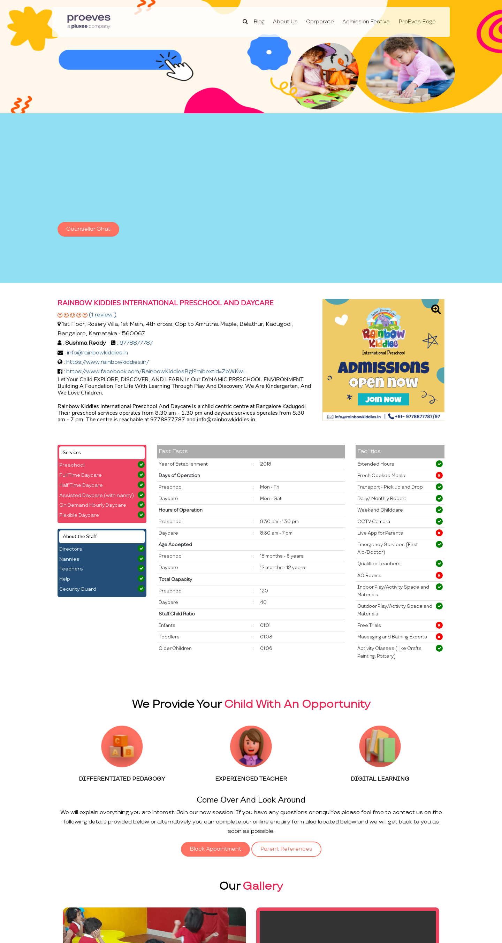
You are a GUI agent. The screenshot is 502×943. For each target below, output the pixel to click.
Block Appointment (215, 849)
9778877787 (136, 343)
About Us (285, 21)
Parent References (286, 849)
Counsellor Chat (88, 229)
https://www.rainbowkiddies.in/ (107, 362)
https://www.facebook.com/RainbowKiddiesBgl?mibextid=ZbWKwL (156, 371)
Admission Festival (366, 21)
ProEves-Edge (417, 21)
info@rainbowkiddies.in (97, 353)
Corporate (320, 21)
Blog (259, 21)
